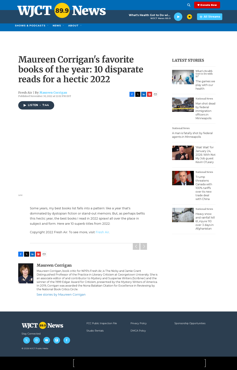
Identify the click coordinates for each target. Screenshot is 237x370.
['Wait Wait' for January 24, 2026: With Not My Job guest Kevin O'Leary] (183, 153)
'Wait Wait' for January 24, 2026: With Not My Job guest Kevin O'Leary (206, 155)
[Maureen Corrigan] (25, 273)
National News (204, 98)
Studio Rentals (95, 331)
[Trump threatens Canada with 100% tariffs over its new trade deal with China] (183, 178)
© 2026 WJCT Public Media (35, 348)
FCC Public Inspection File (101, 323)
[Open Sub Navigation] (48, 25)
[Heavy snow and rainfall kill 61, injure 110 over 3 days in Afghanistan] (183, 215)
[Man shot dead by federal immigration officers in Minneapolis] (183, 104)
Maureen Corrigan (53, 92)
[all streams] (209, 16)
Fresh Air (102, 232)
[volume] (189, 16)
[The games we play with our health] (183, 77)
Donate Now (211, 5)
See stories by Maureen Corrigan (61, 294)
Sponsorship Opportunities (189, 323)
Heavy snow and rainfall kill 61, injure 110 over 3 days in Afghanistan (205, 221)
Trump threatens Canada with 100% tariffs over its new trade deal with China (204, 188)
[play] (178, 17)
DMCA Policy (138, 331)
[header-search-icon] (191, 5)
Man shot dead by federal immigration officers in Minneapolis (205, 111)
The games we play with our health (205, 85)
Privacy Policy (138, 323)
